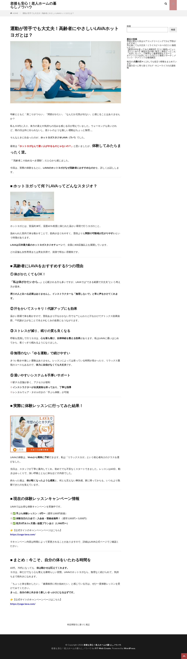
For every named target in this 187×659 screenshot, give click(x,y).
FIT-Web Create (102, 648)
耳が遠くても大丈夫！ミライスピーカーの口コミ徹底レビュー (151, 46)
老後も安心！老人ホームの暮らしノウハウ (33, 5)
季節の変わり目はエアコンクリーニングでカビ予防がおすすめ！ (151, 42)
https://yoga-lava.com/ (22, 534)
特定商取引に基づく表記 (78, 624)
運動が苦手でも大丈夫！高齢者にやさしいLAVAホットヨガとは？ (48, 13)
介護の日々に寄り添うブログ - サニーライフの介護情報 (151, 66)
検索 (129, 26)
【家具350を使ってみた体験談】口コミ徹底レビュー (151, 49)
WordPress (130, 648)
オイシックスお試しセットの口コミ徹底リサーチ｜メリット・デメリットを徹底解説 (151, 56)
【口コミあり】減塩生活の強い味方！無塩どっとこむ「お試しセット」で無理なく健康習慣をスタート (151, 52)
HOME (15, 13)
